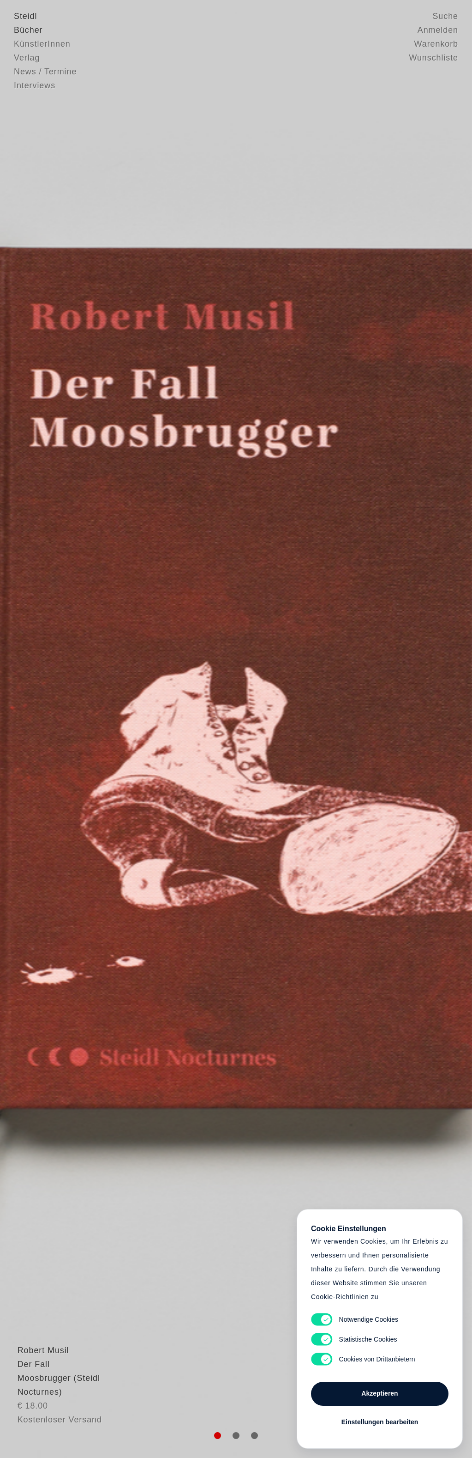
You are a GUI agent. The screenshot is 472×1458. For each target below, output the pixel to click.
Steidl (25, 16)
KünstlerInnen (42, 44)
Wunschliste (433, 57)
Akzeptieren (379, 1393)
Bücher (28, 30)
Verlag (27, 57)
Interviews (34, 85)
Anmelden (438, 30)
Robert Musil (40, 1381)
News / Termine (45, 71)
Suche (445, 16)
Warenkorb (436, 44)
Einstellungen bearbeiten (379, 1422)
